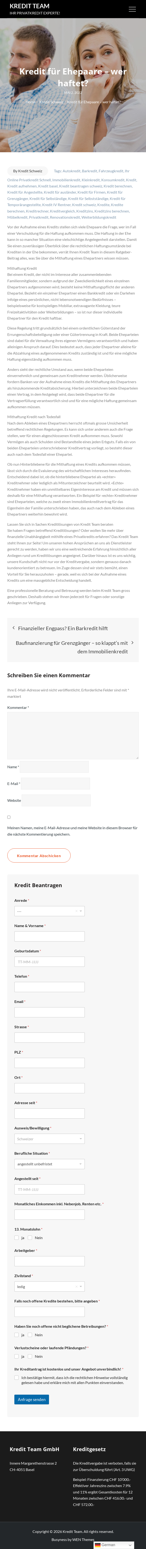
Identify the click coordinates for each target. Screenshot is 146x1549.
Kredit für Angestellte (24, 192)
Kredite (103, 204)
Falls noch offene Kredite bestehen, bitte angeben (57, 1301)
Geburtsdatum (27, 951)
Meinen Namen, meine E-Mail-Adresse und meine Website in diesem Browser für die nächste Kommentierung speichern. (72, 830)
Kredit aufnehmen (22, 186)
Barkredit (89, 171)
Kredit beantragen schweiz (80, 186)
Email (19, 1001)
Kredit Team (29, 6)
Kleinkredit (91, 180)
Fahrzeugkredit (111, 171)
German (105, 1545)
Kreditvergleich (62, 211)
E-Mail (13, 783)
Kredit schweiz (84, 204)
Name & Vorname (30, 925)
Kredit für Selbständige (48, 198)
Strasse (21, 1026)
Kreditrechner (37, 211)
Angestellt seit (27, 1178)
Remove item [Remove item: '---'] (76, 911)
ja (22, 1237)
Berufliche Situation (32, 1153)
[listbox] (49, 911)
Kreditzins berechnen (111, 211)
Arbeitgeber (25, 1250)
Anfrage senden (31, 1399)
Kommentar (18, 707)
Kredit (131, 180)
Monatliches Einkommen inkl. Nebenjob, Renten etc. (59, 1204)
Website (14, 800)
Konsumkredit (113, 180)
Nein (39, 1237)
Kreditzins (84, 211)
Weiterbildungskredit (98, 217)
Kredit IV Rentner (56, 204)
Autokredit (72, 171)
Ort (18, 1077)
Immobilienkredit (66, 180)
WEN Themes (83, 1539)
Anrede (21, 900)
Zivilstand (23, 1275)
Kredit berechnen (118, 186)
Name (13, 766)
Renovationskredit (65, 217)
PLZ (18, 1052)
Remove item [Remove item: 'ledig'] (76, 1286)
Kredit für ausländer (60, 192)
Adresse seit (25, 1102)
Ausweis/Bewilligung (32, 1128)
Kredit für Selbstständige (88, 198)
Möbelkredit (17, 217)
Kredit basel (48, 186)
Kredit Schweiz (30, 171)
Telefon (21, 976)
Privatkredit (39, 217)
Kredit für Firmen (91, 192)
